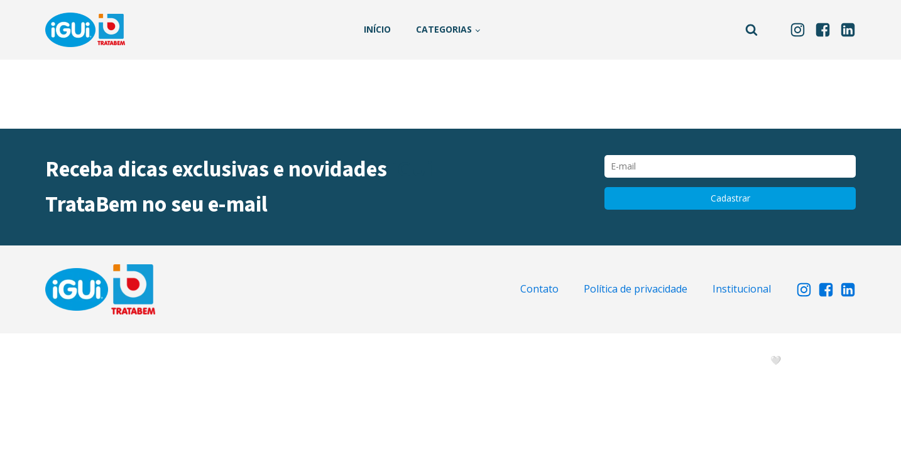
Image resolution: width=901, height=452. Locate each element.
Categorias (444, 29)
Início (377, 29)
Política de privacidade (635, 289)
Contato (539, 289)
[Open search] (751, 29)
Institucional (742, 289)
